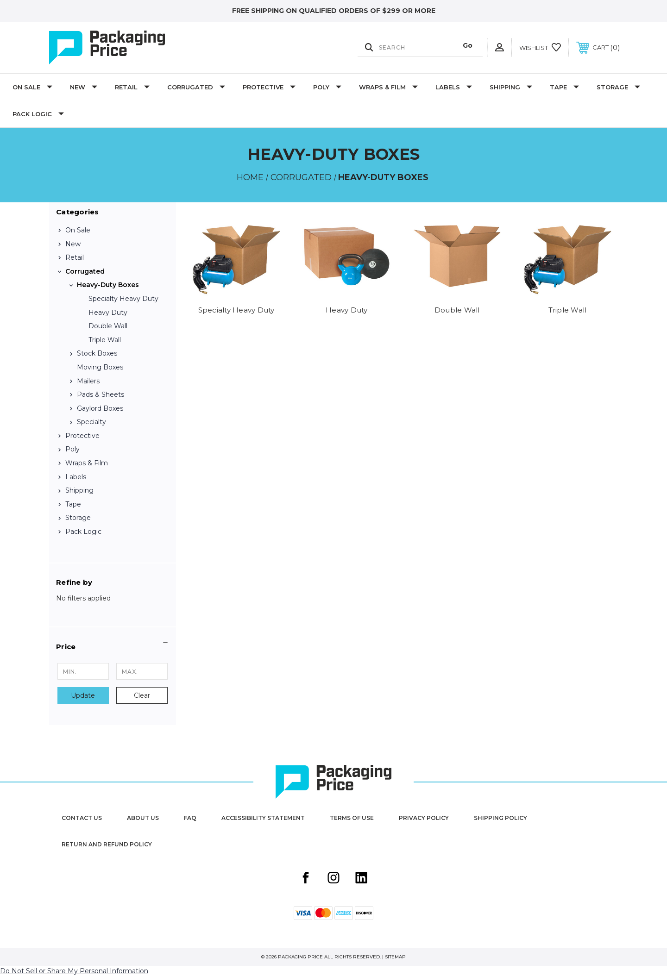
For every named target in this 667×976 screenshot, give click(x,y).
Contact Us (82, 817)
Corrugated (196, 87)
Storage (618, 87)
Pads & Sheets (100, 394)
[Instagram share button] (333, 879)
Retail (132, 87)
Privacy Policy (424, 817)
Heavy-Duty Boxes (108, 285)
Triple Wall (104, 340)
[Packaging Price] (134, 47)
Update (83, 695)
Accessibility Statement (263, 817)
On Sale (32, 87)
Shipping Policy (500, 817)
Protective (269, 87)
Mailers (88, 381)
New (83, 87)
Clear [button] (142, 695)
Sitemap (395, 957)
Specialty (91, 422)
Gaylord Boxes (100, 408)
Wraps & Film (388, 87)
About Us (143, 817)
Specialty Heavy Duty (123, 298)
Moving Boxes (100, 367)
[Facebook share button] (306, 879)
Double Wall (107, 326)
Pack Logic (38, 114)
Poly (327, 87)
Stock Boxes (97, 353)
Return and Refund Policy (107, 844)
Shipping (511, 87)
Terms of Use (352, 817)
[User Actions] (499, 47)
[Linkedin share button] (361, 879)
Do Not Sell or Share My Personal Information (74, 971)
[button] (112, 646)
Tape (564, 87)
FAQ (190, 817)
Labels (453, 87)
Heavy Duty (107, 312)
